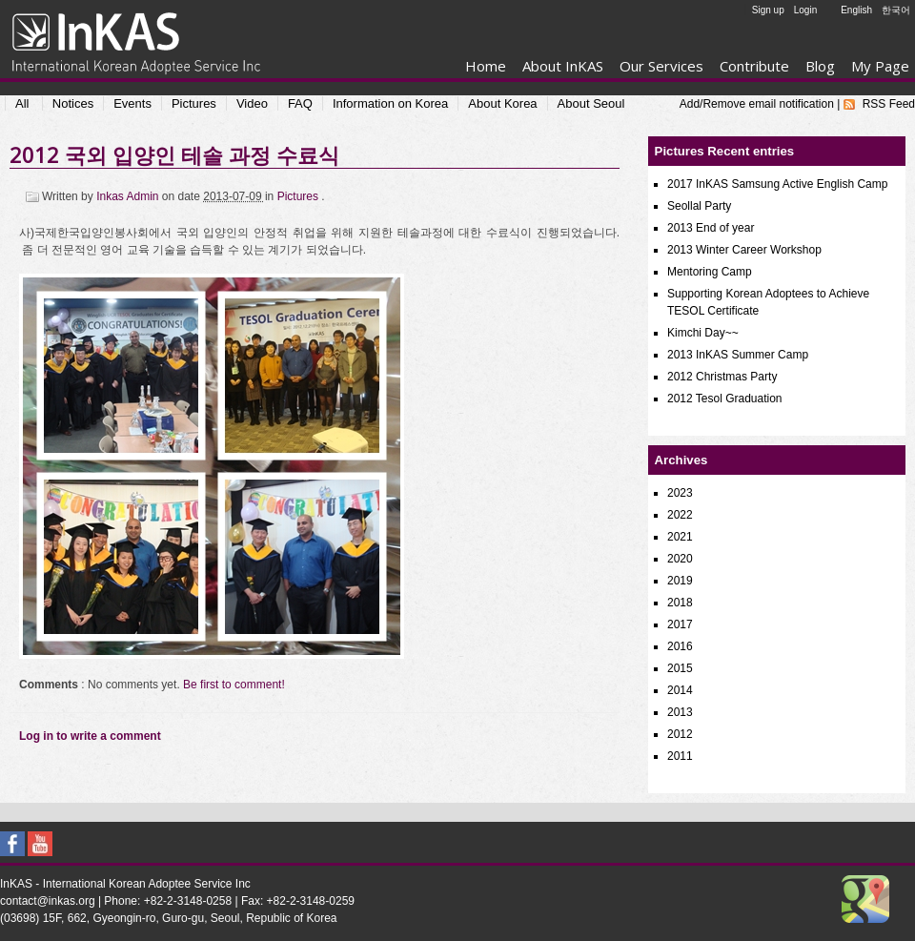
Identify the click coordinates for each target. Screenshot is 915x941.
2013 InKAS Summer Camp (737, 354)
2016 (680, 646)
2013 (680, 712)
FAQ (300, 103)
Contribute (754, 65)
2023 (680, 493)
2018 (680, 602)
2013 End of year (710, 228)
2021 (680, 536)
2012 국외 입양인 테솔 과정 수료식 (174, 154)
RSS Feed (889, 104)
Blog (820, 65)
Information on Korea (390, 103)
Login (805, 10)
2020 (680, 558)
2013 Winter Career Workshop (744, 249)
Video (252, 103)
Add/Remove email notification (757, 104)
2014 (680, 690)
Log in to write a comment (90, 736)
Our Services (661, 65)
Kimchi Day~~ (703, 332)
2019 (680, 580)
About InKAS (562, 65)
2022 (680, 515)
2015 (680, 668)
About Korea (502, 103)
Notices (72, 103)
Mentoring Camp (709, 271)
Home (485, 65)
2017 (680, 624)
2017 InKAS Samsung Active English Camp (777, 184)
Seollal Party (699, 206)
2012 (680, 734)
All (22, 103)
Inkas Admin (129, 196)
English (856, 10)
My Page (880, 65)
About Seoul (591, 103)
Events (132, 103)
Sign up (768, 10)
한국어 (896, 10)
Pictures (194, 103)
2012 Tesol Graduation (725, 398)
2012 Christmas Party (722, 376)
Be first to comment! (234, 684)
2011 (680, 756)
